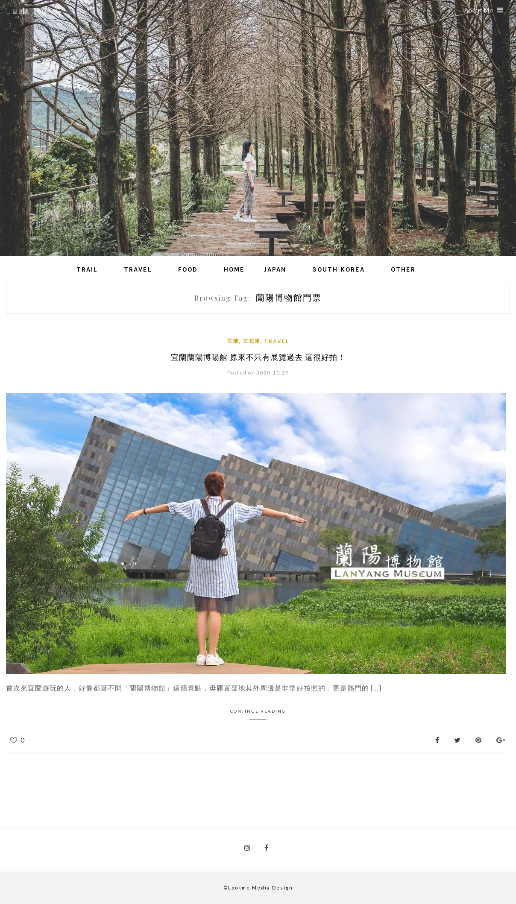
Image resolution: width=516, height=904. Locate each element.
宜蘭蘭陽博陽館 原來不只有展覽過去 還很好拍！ (258, 357)
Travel (138, 269)
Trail (87, 269)
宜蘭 (233, 341)
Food (188, 269)
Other (403, 269)
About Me (484, 10)
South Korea (338, 269)
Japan (275, 269)
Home (234, 269)
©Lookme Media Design (258, 887)
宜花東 (252, 341)
